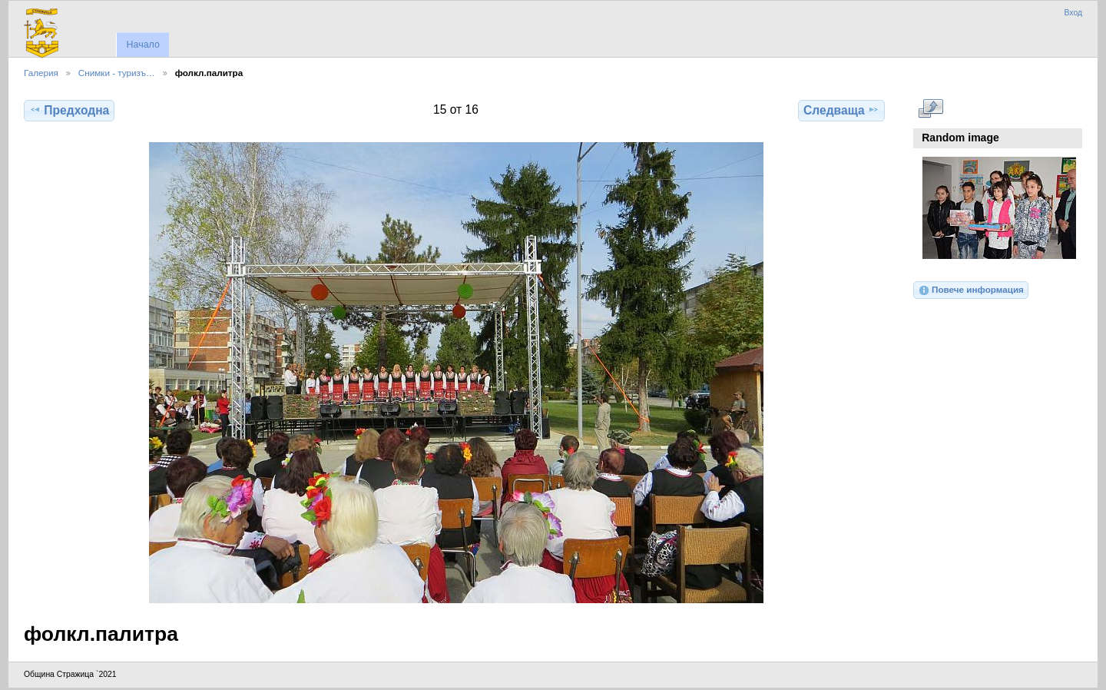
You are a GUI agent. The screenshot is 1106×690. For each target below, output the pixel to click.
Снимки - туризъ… (116, 73)
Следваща (841, 110)
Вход (1073, 12)
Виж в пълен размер (930, 108)
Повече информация (971, 290)
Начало (142, 44)
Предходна (69, 110)
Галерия (41, 73)
